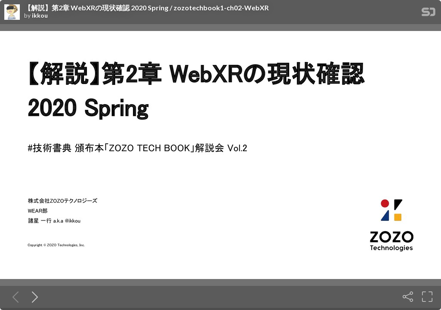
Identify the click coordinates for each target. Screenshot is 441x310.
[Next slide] (33, 297)
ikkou (40, 15)
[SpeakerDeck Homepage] (428, 13)
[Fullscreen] (427, 297)
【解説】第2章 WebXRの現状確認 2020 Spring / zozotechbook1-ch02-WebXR (146, 7)
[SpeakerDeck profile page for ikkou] (12, 12)
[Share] (408, 297)
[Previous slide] (14, 297)
